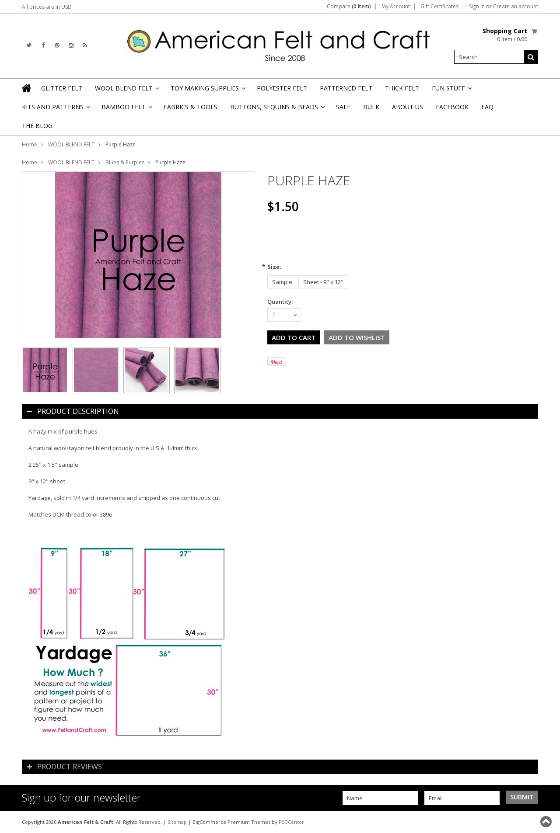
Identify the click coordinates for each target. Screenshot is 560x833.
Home (29, 144)
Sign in (477, 6)
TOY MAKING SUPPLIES (207, 90)
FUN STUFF (451, 90)
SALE (343, 107)
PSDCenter (291, 822)
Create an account (515, 6)
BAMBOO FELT (126, 109)
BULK (371, 107)
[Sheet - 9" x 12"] (323, 281)
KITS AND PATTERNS (55, 109)
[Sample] (282, 281)
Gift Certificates (439, 6)
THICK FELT (402, 88)
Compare (349, 6)
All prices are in (47, 6)
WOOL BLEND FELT (126, 90)
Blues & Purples (124, 162)
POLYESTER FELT (282, 88)
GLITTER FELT (61, 88)
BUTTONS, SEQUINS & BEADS (276, 109)
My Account (396, 6)
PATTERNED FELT (346, 88)
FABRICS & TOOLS (190, 107)
